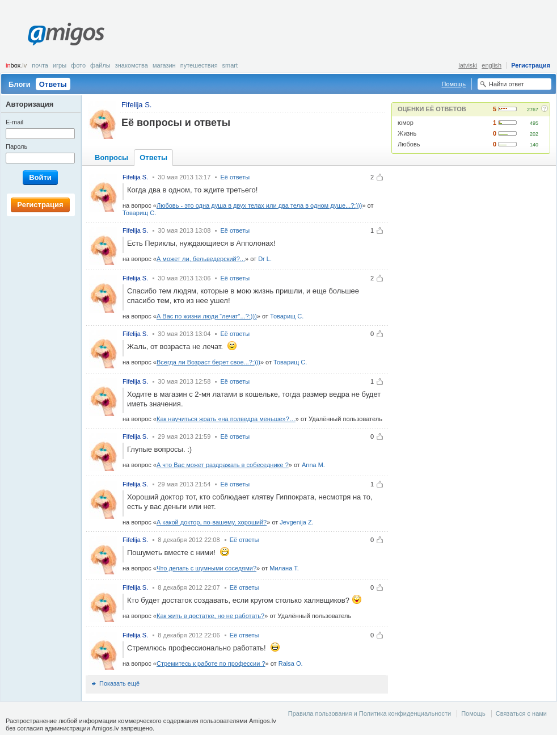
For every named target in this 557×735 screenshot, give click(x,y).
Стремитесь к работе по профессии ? (211, 663)
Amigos (66, 34)
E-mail (14, 122)
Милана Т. (284, 568)
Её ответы (235, 177)
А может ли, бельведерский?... (201, 258)
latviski (467, 65)
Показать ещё (119, 683)
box (16, 65)
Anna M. (313, 464)
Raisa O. (290, 663)
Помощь (454, 84)
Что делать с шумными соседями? (206, 568)
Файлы (100, 65)
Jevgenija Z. (296, 522)
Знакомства (131, 65)
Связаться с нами (521, 713)
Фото (78, 65)
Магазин (164, 65)
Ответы (53, 84)
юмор (405, 122)
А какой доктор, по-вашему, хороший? (212, 522)
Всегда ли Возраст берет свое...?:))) (208, 362)
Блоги (20, 84)
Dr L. (265, 258)
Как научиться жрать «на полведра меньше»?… (226, 418)
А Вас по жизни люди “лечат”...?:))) (207, 316)
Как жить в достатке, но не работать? (210, 615)
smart (230, 65)
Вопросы (111, 157)
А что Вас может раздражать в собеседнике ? (223, 464)
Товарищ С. (139, 212)
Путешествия (199, 65)
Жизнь (407, 133)
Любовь (409, 144)
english (491, 65)
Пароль (16, 146)
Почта (40, 65)
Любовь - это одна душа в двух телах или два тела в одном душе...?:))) (259, 205)
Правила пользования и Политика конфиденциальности (369, 713)
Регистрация (530, 65)
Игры (59, 65)
